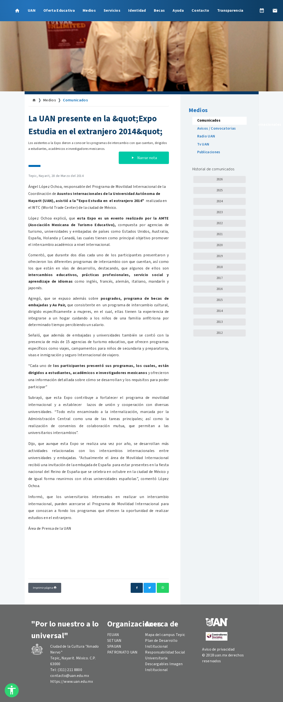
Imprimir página (45, 588)
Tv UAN (203, 144)
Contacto (200, 10)
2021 (219, 234)
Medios (89, 10)
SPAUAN (114, 646)
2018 (219, 267)
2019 (219, 256)
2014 (219, 311)
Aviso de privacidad (218, 649)
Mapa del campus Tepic (165, 634)
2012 (219, 333)
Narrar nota (144, 158)
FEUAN (113, 634)
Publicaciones (208, 152)
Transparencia (230, 10)
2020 (219, 245)
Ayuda (178, 10)
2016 (219, 289)
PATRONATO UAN (122, 652)
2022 (219, 223)
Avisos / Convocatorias (216, 128)
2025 (219, 190)
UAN (32, 10)
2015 (219, 300)
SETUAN (114, 640)
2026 (219, 179)
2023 (219, 212)
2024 (219, 201)
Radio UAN (206, 136)
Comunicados (75, 100)
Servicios (112, 10)
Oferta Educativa (59, 10)
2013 (219, 322)
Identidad (137, 10)
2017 (219, 278)
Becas (159, 10)
